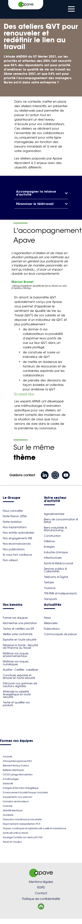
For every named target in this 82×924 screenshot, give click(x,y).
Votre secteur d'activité (55, 499)
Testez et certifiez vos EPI (18, 628)
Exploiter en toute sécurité (19, 639)
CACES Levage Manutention (18, 774)
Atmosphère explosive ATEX (17, 761)
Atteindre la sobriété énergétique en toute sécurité (17, 694)
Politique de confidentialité (41, 899)
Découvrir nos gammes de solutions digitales (20, 685)
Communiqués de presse (60, 634)
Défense (49, 541)
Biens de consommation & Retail (61, 521)
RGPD (41, 887)
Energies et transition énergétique (20, 788)
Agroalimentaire (54, 514)
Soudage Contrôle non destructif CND (22, 837)
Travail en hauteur (12, 841)
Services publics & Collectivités (55, 570)
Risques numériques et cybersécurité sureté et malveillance (34, 828)
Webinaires (51, 623)
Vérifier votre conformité (17, 634)
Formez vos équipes (16, 741)
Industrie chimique (56, 552)
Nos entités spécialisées (18, 532)
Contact (41, 893)
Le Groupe (11, 498)
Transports (50, 599)
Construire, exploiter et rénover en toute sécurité (19, 677)
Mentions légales (41, 882)
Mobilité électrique (12, 810)
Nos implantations (15, 527)
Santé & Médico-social (58, 563)
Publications (52, 628)
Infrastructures (53, 557)
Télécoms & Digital (56, 577)
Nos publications (14, 549)
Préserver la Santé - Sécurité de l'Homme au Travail (20, 647)
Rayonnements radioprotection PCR (21, 823)
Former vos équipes (15, 617)
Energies (49, 546)
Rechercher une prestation (20, 623)
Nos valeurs (10, 560)
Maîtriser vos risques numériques (16, 663)
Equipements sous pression (17, 797)
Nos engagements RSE (17, 538)
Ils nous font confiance (17, 554)
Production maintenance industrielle (22, 819)
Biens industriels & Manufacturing (55, 529)
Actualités (52, 605)
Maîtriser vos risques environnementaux (16, 655)
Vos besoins (12, 605)
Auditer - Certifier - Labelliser (20, 669)
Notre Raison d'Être (15, 516)
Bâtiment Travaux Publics (16, 765)
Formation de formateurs (16, 801)
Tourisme (49, 588)
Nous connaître (13, 510)
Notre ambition (12, 522)
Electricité (8, 783)
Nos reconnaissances (17, 543)
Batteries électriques (13, 770)
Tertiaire (49, 582)
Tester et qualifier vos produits (16, 704)
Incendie (7, 806)
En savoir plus (24, 394)
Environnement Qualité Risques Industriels (25, 792)
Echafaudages (11, 779)
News (47, 617)
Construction (52, 536)
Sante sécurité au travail (15, 832)
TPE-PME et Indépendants (60, 593)
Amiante (7, 756)
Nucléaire (8, 815)
